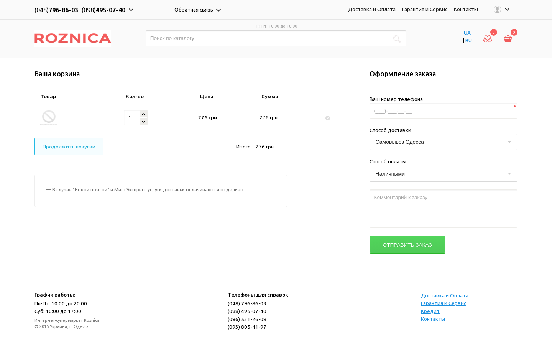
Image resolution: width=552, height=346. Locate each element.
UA (467, 33)
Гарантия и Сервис (424, 9)
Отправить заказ (407, 245)
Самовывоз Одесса (400, 142)
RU (468, 40)
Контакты (466, 9)
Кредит (430, 311)
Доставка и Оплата (372, 9)
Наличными (390, 174)
